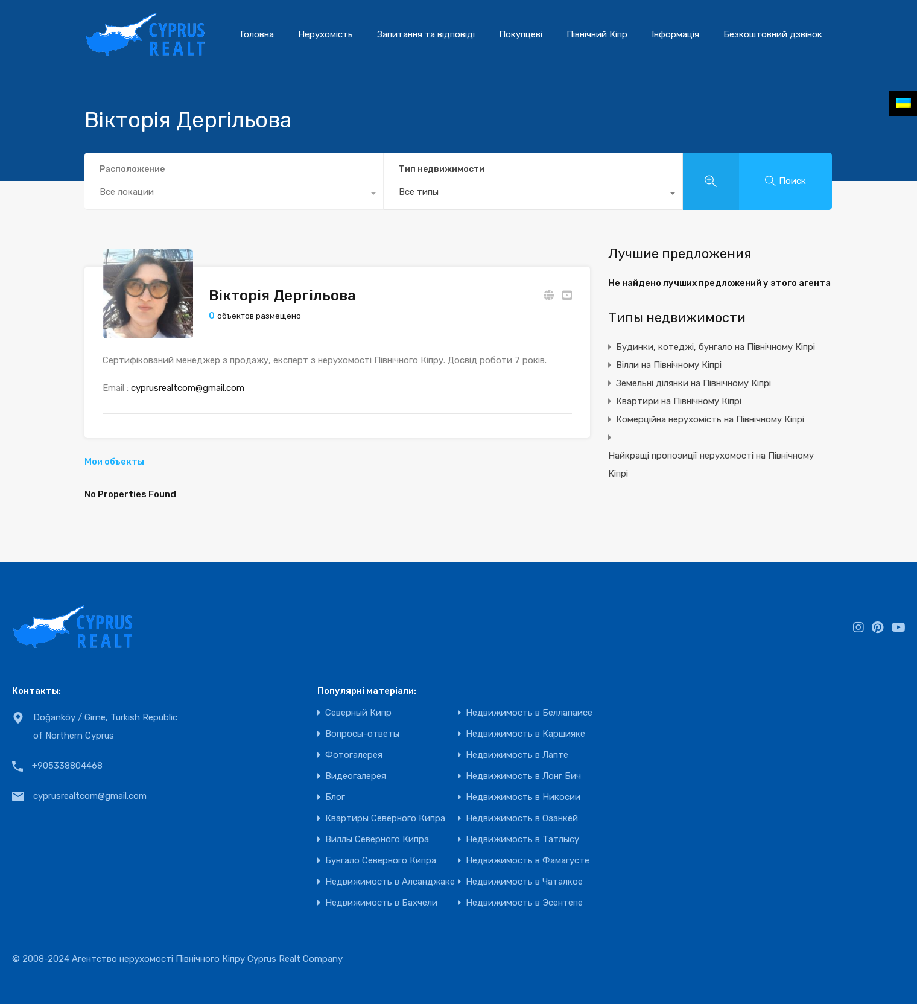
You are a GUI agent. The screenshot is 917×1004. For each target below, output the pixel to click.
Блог (335, 797)
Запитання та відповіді (426, 34)
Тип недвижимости (441, 169)
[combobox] (533, 194)
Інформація (675, 34)
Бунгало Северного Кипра (380, 860)
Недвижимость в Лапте (517, 755)
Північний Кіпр (596, 34)
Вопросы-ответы (362, 734)
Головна (257, 34)
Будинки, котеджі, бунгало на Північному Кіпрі (715, 347)
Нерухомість (325, 34)
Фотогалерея (353, 755)
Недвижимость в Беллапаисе (529, 712)
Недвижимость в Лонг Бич (523, 776)
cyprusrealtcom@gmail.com (187, 388)
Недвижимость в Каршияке (525, 734)
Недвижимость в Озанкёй (522, 818)
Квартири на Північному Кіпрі (678, 401)
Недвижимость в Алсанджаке (390, 881)
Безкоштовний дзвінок (772, 34)
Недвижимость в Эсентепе (524, 902)
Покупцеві (520, 34)
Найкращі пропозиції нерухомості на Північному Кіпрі (711, 464)
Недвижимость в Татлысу (522, 839)
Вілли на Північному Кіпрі (669, 365)
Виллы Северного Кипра (377, 839)
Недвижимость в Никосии (523, 797)
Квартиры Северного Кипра (385, 818)
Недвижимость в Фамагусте (527, 860)
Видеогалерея (355, 776)
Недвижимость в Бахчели (381, 902)
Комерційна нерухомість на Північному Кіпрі (710, 419)
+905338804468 (67, 765)
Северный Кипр (358, 712)
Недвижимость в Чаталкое (524, 881)
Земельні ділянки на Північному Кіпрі (693, 383)
